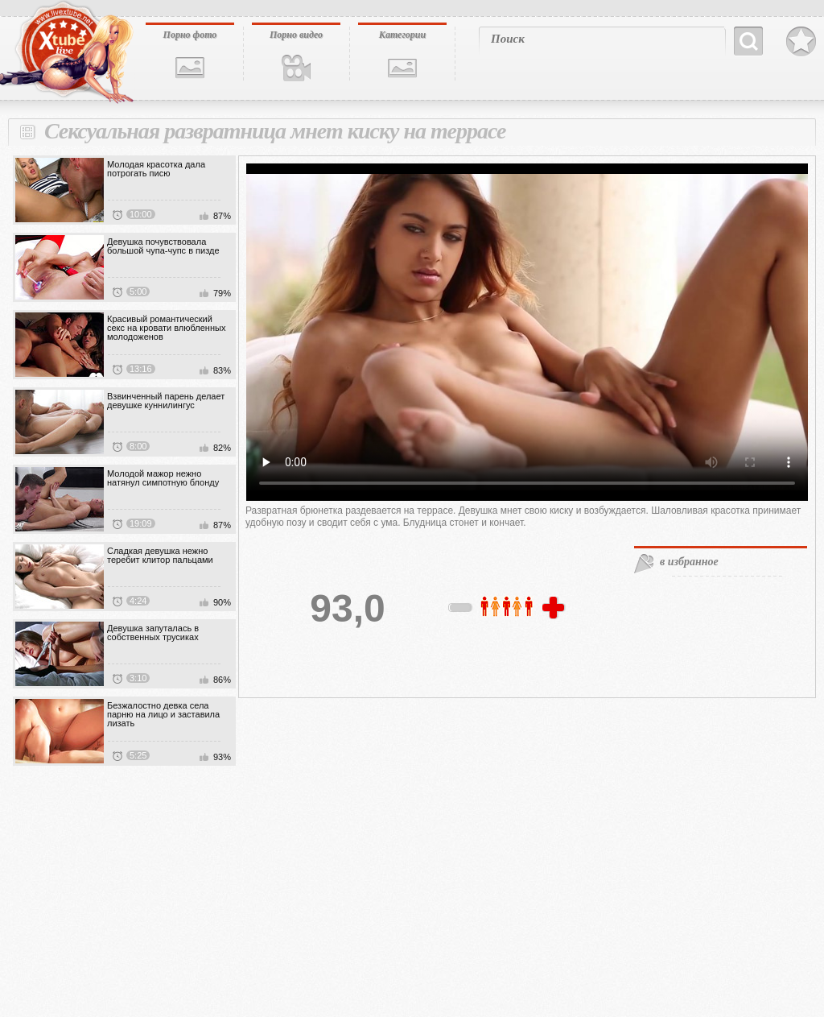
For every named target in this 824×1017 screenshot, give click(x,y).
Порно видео (296, 34)
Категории (402, 34)
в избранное (689, 562)
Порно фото (190, 34)
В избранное (801, 42)
